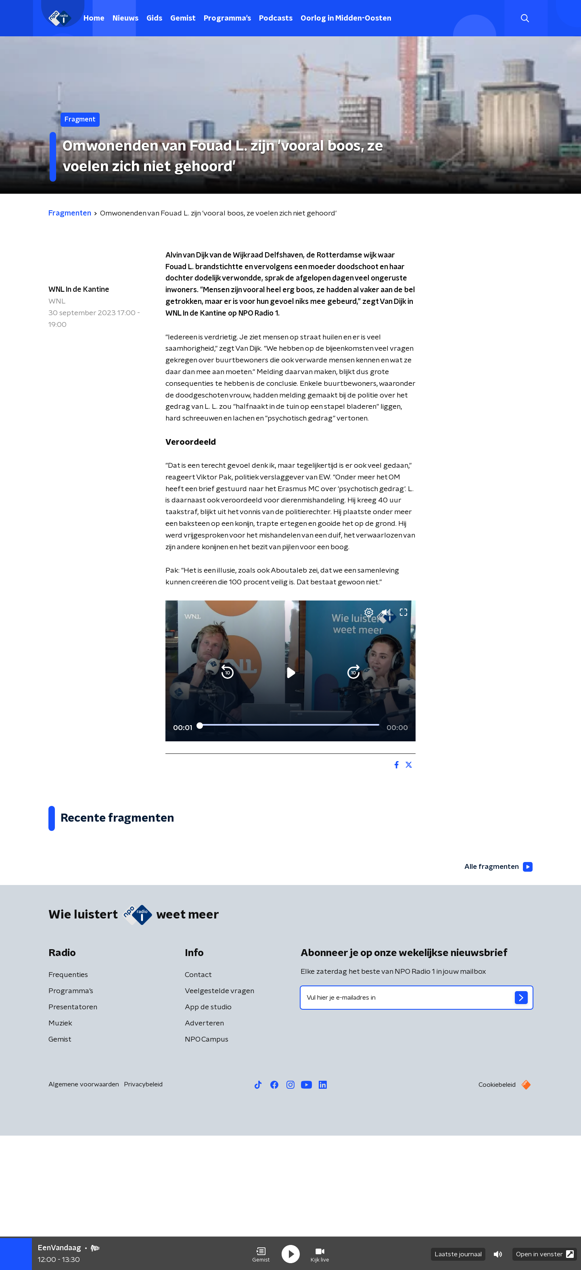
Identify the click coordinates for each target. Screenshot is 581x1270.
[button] (261, 1253)
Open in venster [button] (545, 1253)
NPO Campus (206, 1174)
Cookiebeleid (497, 1219)
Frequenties (68, 1109)
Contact (198, 1109)
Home (94, 18)
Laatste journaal (458, 1253)
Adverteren (204, 1157)
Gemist (183, 18)
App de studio (208, 1141)
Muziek (60, 1157)
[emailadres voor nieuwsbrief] (417, 1132)
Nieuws (125, 18)
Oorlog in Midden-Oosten (346, 18)
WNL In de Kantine (78, 289)
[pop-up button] (379, 724)
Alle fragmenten (497, 1001)
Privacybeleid (143, 1219)
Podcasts (276, 18)
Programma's (227, 18)
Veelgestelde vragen (219, 1125)
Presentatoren (72, 1141)
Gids (154, 18)
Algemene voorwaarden (83, 1219)
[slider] (289, 701)
